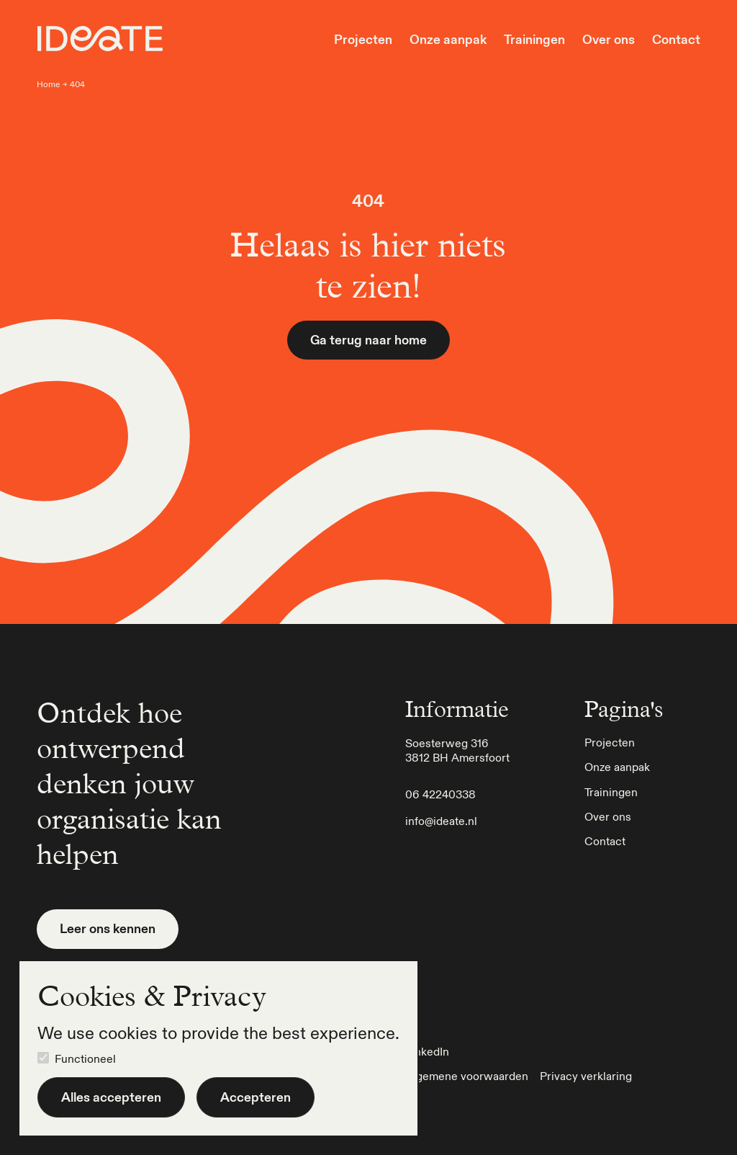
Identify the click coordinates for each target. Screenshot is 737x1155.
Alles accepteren (111, 1097)
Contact (676, 40)
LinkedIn (427, 1051)
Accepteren (255, 1097)
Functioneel (85, 1058)
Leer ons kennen (107, 928)
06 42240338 (440, 794)
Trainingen (534, 40)
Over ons (608, 40)
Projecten (363, 40)
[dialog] (218, 1048)
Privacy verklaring (586, 1075)
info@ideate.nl (441, 820)
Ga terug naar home (368, 339)
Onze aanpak (448, 40)
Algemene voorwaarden (466, 1075)
